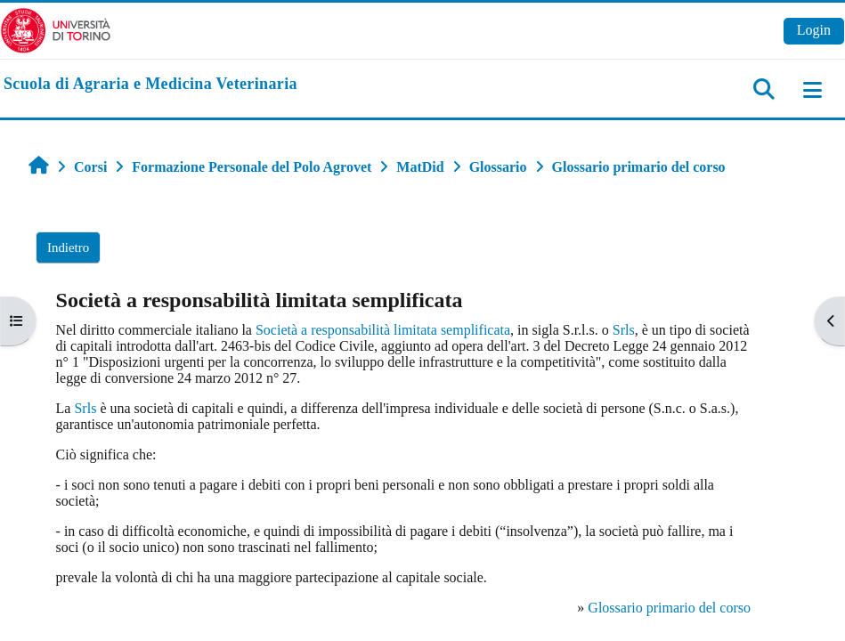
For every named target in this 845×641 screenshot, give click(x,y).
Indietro (68, 247)
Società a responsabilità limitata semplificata (383, 329)
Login (814, 29)
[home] (150, 84)
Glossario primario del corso (669, 607)
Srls (624, 329)
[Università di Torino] (55, 29)
